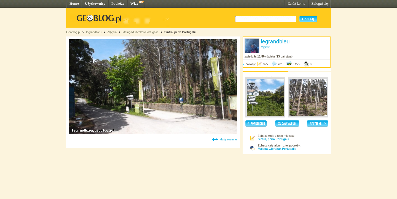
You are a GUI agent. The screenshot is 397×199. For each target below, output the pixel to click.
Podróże (117, 3)
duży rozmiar (228, 139)
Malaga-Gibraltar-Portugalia (140, 32)
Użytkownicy (95, 3)
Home (74, 3)
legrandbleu (93, 32)
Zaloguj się (319, 3)
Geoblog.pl (73, 32)
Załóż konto (296, 3)
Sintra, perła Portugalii (180, 32)
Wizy (134, 3)
